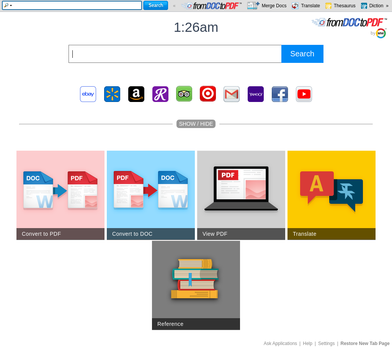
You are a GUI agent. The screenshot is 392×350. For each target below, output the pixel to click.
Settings (326, 343)
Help (307, 343)
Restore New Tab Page (365, 343)
